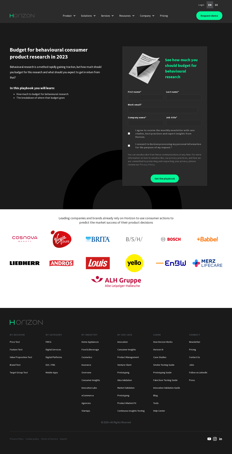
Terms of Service (49, 438)
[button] (69, 16)
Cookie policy (32, 438)
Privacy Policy (147, 164)
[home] (22, 15)
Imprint (63, 438)
